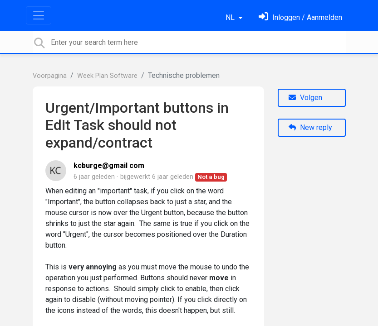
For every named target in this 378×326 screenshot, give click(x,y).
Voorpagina (50, 76)
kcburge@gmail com (109, 165)
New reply (310, 127)
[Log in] (300, 17)
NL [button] (231, 17)
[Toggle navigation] (38, 15)
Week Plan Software (107, 76)
